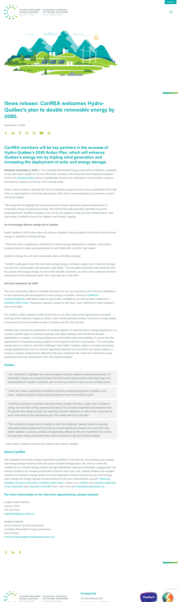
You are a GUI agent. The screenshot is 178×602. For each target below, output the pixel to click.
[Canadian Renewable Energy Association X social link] (6, 133)
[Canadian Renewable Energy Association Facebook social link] (20, 133)
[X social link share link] (6, 552)
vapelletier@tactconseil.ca (19, 513)
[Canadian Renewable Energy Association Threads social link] (34, 133)
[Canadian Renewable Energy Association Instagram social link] (26, 133)
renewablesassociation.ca (89, 486)
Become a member (41, 486)
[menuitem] (170, 2)
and (91, 482)
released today (25, 177)
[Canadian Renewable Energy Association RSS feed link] (49, 133)
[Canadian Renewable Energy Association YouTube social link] (42, 133)
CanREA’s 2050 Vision (16, 302)
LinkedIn (98, 482)
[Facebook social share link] (20, 552)
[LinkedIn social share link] (13, 552)
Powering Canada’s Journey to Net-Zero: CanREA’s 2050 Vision (57, 480)
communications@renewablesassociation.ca (29, 536)
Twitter (84, 482)
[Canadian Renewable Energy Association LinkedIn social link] (13, 133)
